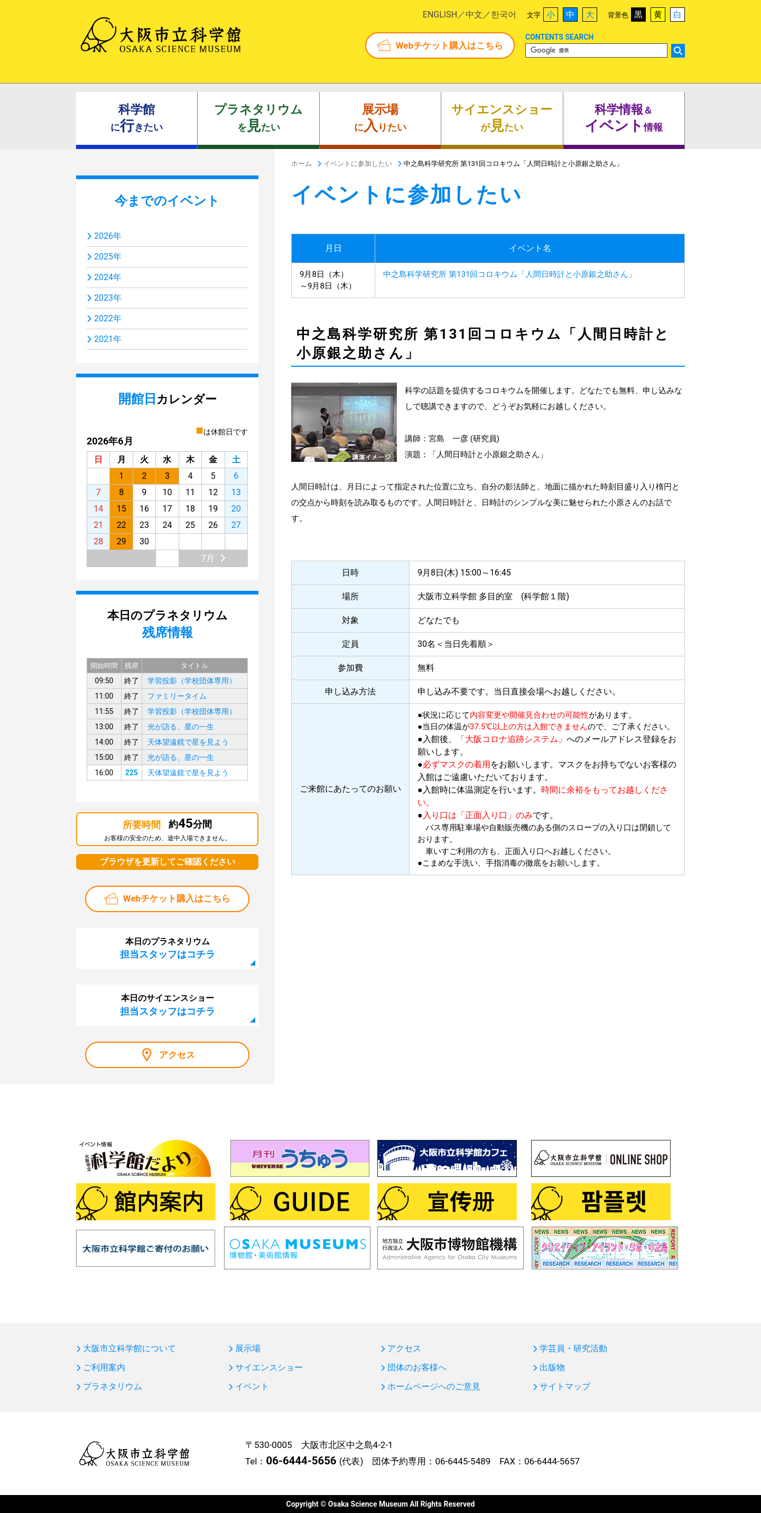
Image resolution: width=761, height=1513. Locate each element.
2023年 (108, 298)
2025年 (108, 257)
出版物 (552, 1367)
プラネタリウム (112, 1386)
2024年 (108, 277)
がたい (501, 118)
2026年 (108, 236)
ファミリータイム (177, 696)
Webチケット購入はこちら (449, 45)
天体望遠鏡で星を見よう (188, 742)
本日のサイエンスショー (167, 1004)
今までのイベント (167, 200)
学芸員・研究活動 (573, 1348)
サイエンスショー (269, 1367)
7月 (208, 558)
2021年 (108, 339)
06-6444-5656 (301, 1460)
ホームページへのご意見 (433, 1386)
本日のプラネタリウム (167, 948)
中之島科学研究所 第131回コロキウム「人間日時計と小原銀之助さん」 (509, 274)
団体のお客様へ (417, 1367)
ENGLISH (440, 15)
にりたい (380, 118)
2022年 (108, 318)
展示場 (248, 1348)
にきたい (136, 118)
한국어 (503, 15)
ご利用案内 (104, 1367)
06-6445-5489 (462, 1461)
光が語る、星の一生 (180, 726)
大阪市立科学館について (129, 1348)
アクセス (177, 1055)
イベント (252, 1386)
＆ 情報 (623, 118)
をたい (258, 118)
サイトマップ (565, 1386)
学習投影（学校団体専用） (191, 680)
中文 (474, 15)
